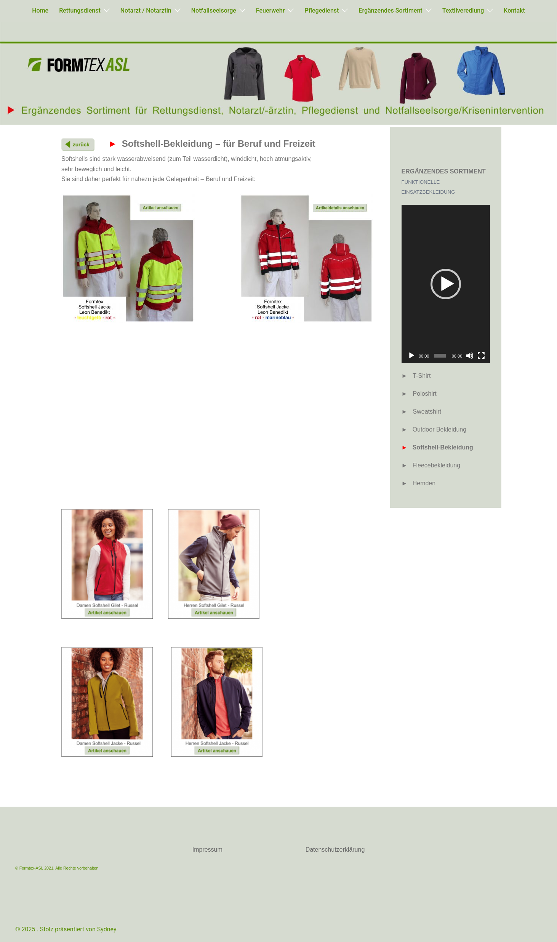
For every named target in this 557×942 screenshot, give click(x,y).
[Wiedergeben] (411, 355)
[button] (446, 284)
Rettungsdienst (80, 10)
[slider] (439, 356)
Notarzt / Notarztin (145, 10)
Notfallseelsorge (213, 10)
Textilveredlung (463, 10)
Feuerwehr (270, 10)
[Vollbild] (481, 355)
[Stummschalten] (470, 355)
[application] (446, 284)
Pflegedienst (321, 10)
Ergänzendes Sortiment (390, 10)
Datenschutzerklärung (335, 849)
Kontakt (514, 10)
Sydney (107, 929)
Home (40, 10)
